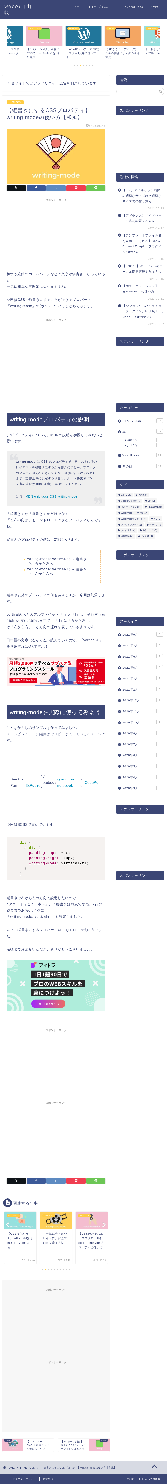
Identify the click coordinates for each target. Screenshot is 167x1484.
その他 (154, 7)
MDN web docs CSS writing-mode (51, 496)
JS (117, 7)
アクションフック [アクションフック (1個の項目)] (131, 525)
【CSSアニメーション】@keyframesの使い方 (140, 288)
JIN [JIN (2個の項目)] (151, 501)
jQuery (145, 445)
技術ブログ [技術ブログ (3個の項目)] (150, 530)
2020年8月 (142, 733)
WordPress (134, 7)
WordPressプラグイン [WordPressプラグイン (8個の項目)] (133, 519)
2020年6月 (142, 755)
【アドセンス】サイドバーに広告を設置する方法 (142, 218)
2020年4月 (142, 777)
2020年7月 (142, 744)
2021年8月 (142, 645)
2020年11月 (142, 711)
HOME (78, 7)
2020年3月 (142, 788)
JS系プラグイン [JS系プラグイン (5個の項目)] (130, 507)
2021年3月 (142, 678)
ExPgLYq (33, 785)
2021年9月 (142, 634)
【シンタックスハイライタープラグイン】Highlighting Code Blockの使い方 (142, 311)
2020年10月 (142, 722)
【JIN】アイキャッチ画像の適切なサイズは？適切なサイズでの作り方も (142, 196)
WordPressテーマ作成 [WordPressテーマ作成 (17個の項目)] (134, 513)
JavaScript (145, 440)
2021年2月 (142, 689)
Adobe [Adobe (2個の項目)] (126, 495)
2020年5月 (142, 766)
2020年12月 (142, 700)
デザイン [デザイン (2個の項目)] (155, 525)
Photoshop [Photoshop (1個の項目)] (155, 507)
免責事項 (48, 1478)
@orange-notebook (65, 782)
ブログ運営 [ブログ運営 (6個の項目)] (128, 530)
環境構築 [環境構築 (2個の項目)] (127, 536)
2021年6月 (142, 656)
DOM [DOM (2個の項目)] (143, 495)
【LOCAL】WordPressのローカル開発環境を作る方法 (142, 268)
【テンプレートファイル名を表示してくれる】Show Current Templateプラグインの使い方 (142, 244)
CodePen (92, 782)
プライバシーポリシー (23, 1478)
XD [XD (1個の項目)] (157, 519)
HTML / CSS (98, 7)
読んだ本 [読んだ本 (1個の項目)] (147, 536)
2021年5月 (142, 667)
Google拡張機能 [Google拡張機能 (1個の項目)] (130, 501)
